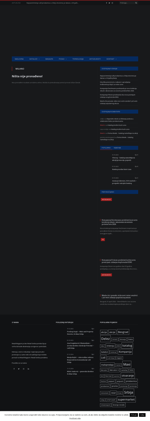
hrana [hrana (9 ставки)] (130, 339)
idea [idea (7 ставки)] (102, 346)
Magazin (49, 59)
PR (103, 239)
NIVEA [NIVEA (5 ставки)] (131, 370)
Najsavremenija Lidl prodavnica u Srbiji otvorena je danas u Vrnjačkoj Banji (53, 3)
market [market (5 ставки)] (118, 365)
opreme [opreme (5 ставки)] (116, 376)
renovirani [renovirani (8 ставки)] (104, 393)
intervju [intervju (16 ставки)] (110, 345)
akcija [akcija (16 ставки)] (104, 332)
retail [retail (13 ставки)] (113, 393)
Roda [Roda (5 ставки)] (119, 393)
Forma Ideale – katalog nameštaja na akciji (123, 133)
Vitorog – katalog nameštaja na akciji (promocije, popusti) (123, 159)
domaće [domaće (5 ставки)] (114, 339)
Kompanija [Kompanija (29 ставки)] (125, 351)
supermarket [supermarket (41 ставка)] (126, 399)
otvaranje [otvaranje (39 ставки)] (128, 375)
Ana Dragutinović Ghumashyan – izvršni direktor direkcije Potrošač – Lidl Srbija (80, 345)
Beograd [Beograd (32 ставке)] (123, 332)
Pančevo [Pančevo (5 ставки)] (103, 381)
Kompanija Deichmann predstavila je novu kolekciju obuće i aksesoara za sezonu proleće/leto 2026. (118, 89)
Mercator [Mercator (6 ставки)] (104, 370)
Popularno (106, 148)
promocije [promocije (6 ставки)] (133, 386)
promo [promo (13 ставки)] (115, 386)
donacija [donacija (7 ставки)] (123, 339)
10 (136, 178)
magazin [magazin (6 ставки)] (119, 358)
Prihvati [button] (134, 415)
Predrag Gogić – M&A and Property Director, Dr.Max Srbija (80, 332)
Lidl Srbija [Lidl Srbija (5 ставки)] (111, 358)
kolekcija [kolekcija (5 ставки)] (113, 352)
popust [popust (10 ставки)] (111, 381)
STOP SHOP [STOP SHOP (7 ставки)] (111, 400)
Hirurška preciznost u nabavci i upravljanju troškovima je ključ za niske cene (115, 83)
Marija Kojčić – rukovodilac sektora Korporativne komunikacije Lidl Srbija (80, 359)
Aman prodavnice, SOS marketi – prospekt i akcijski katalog (124, 182)
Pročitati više (75, 418)
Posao (61, 59)
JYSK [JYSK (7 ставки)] (118, 346)
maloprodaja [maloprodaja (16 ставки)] (107, 364)
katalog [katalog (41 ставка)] (127, 345)
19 (136, 155)
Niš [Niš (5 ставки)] (102, 376)
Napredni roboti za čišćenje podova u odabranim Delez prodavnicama (116, 120)
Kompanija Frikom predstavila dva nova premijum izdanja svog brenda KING (117, 96)
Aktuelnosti (95, 59)
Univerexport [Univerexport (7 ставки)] (105, 405)
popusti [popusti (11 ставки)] (120, 381)
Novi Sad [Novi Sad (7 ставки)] (108, 376)
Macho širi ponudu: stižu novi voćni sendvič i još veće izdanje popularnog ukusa (118, 102)
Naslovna (19, 59)
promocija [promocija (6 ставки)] (123, 386)
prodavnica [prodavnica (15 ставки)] (131, 381)
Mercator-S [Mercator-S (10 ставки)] (114, 370)
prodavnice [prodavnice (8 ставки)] (105, 386)
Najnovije (117, 148)
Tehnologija (78, 59)
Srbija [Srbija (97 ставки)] (128, 392)
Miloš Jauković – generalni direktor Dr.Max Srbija (80, 372)
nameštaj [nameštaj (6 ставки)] (124, 370)
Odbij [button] (142, 415)
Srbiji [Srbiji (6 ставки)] (102, 400)
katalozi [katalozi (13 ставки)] (104, 352)
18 (136, 166)
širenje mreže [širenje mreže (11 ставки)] (119, 405)
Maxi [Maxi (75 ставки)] (126, 364)
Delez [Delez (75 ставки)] (105, 338)
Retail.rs (102, 125)
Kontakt (110, 59)
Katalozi (33, 59)
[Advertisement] (75, 38)
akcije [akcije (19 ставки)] (112, 332)
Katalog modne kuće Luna (117, 125)
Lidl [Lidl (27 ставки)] (103, 357)
